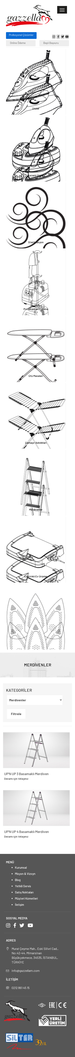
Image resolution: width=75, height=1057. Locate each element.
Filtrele (16, 714)
